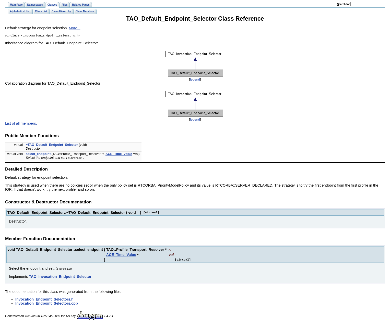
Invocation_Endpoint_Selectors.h (44, 299)
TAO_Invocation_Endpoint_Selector (60, 277)
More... (74, 28)
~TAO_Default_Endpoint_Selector (52, 145)
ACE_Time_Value (118, 154)
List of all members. (21, 124)
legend (195, 80)
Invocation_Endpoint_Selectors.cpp (46, 304)
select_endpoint (38, 154)
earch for (343, 4)
